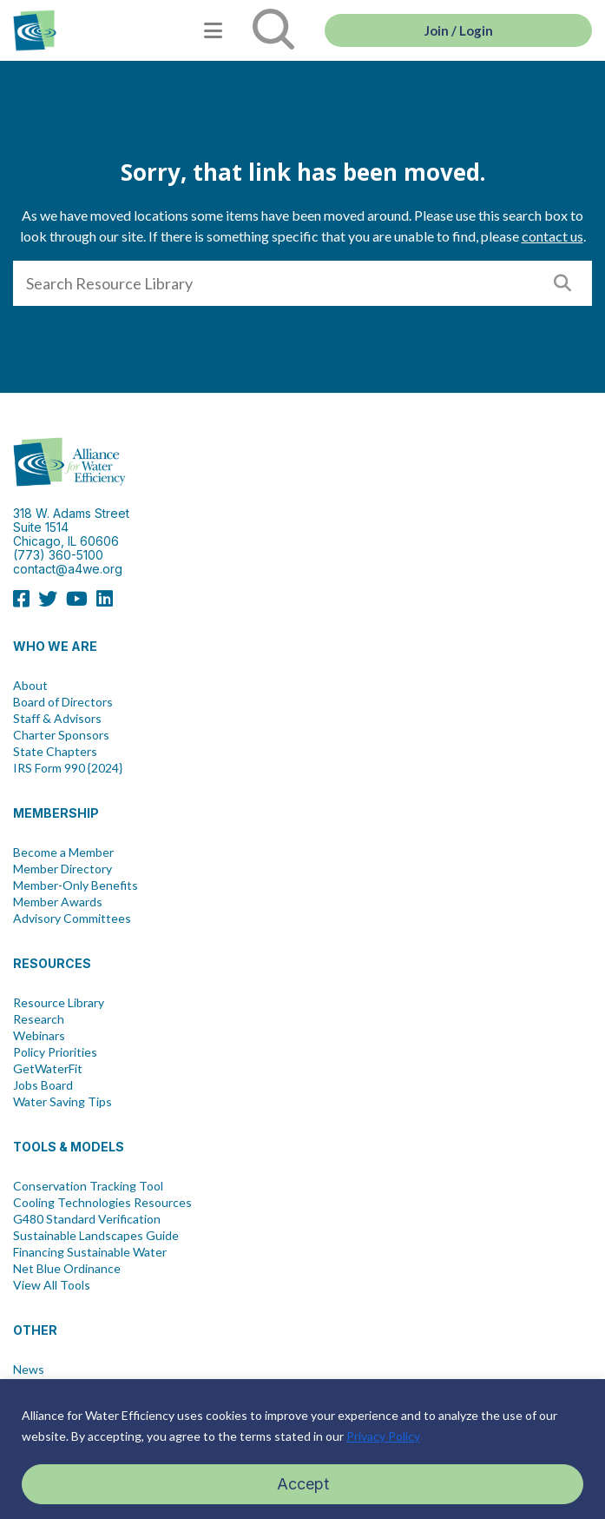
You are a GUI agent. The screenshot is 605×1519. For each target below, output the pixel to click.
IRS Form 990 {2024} (67, 768)
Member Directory (62, 869)
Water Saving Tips (62, 1102)
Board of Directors (63, 702)
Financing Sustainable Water (90, 1252)
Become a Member (63, 852)
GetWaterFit (47, 1069)
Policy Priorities (55, 1052)
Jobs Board (43, 1085)
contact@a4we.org (67, 568)
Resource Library (58, 1003)
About (30, 686)
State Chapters (55, 752)
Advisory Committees (72, 918)
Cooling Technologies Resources (102, 1203)
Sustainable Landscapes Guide (96, 1236)
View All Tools (51, 1285)
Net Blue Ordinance (67, 1269)
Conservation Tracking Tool (88, 1186)
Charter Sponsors (61, 735)
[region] (302, 1449)
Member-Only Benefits (75, 885)
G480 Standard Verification (87, 1219)
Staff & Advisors (57, 719)
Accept (303, 1484)
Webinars (39, 1036)
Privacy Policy (383, 1436)
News (28, 1369)
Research (38, 1019)
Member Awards (57, 902)
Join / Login (458, 30)
